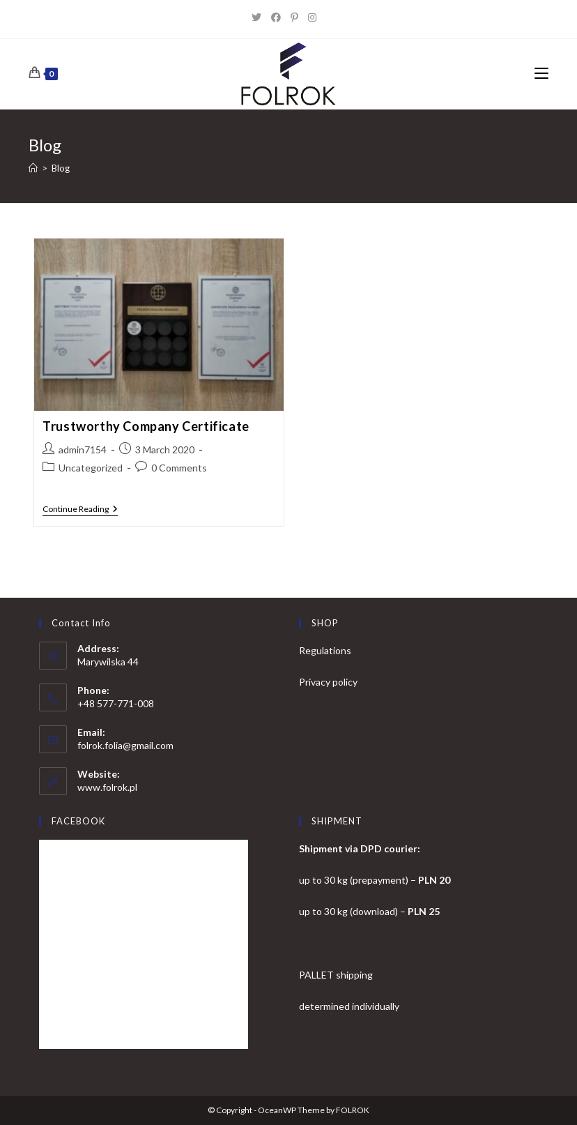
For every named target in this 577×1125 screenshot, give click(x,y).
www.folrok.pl (107, 787)
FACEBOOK (78, 820)
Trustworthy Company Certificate (146, 426)
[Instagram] (317, 17)
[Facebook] (281, 17)
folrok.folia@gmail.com (125, 745)
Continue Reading (80, 510)
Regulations (325, 650)
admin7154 (83, 449)
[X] (261, 17)
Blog (61, 168)
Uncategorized (91, 468)
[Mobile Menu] (541, 74)
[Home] (33, 168)
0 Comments (179, 468)
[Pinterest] (299, 17)
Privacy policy (328, 682)
